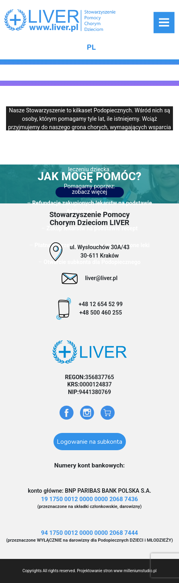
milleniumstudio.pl (139, 571)
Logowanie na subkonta (89, 441)
